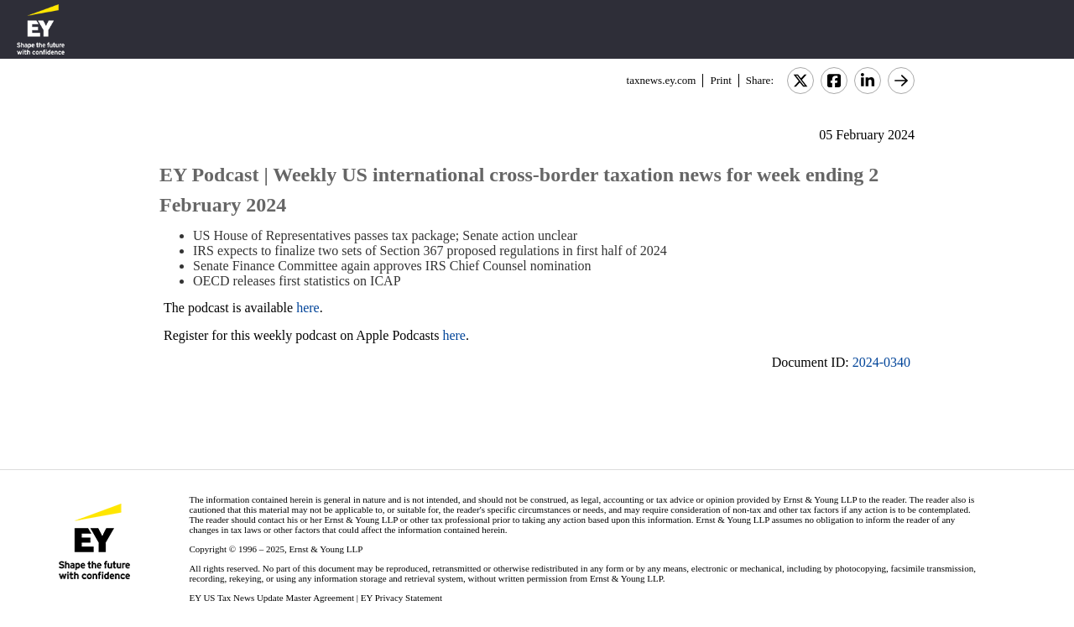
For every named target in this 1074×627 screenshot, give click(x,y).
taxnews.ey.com (661, 80)
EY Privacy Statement (401, 598)
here (308, 307)
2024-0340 (881, 362)
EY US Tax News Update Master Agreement (271, 598)
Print (720, 80)
